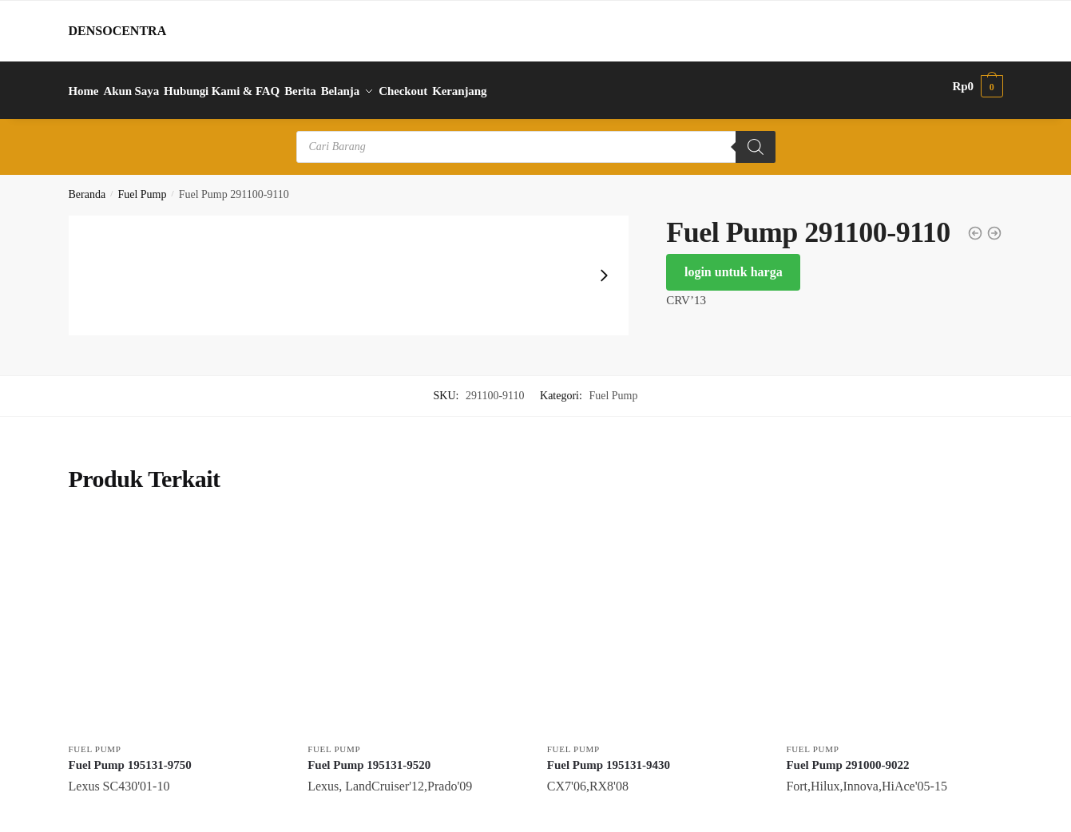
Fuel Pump (141, 186)
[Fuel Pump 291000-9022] (894, 617)
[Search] (755, 138)
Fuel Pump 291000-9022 (847, 755)
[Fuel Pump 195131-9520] (415, 617)
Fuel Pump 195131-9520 (368, 755)
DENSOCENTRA (118, 31)
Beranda (87, 186)
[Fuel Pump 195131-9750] (176, 617)
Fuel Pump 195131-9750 (130, 755)
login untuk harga (733, 263)
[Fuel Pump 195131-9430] (655, 617)
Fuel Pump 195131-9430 (608, 755)
